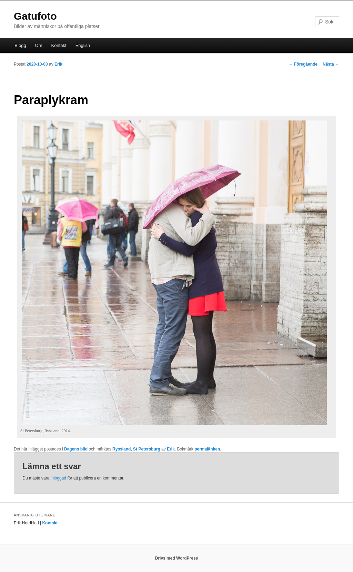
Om (38, 45)
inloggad (58, 478)
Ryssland (121, 449)
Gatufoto (35, 16)
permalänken (207, 449)
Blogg (20, 45)
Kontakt (59, 45)
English (82, 45)
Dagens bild (76, 449)
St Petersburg (146, 449)
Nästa (331, 64)
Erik (58, 64)
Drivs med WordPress (176, 558)
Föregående (303, 64)
